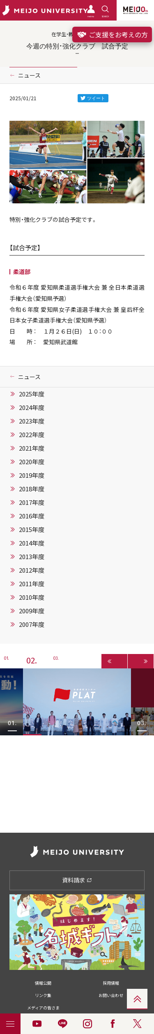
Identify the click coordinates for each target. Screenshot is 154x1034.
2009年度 (31, 610)
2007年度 (31, 624)
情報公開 (43, 983)
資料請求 (77, 880)
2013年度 (31, 556)
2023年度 (31, 421)
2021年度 (31, 448)
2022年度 (31, 434)
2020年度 (31, 461)
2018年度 (31, 488)
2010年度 (31, 597)
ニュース (29, 75)
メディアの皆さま (43, 1007)
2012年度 (31, 570)
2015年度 (31, 529)
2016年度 (31, 515)
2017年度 (31, 502)
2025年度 (31, 393)
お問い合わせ (111, 995)
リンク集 (43, 995)
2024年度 (31, 407)
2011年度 (31, 583)
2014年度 (31, 543)
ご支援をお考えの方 (112, 34)
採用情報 (111, 983)
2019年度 (31, 475)
